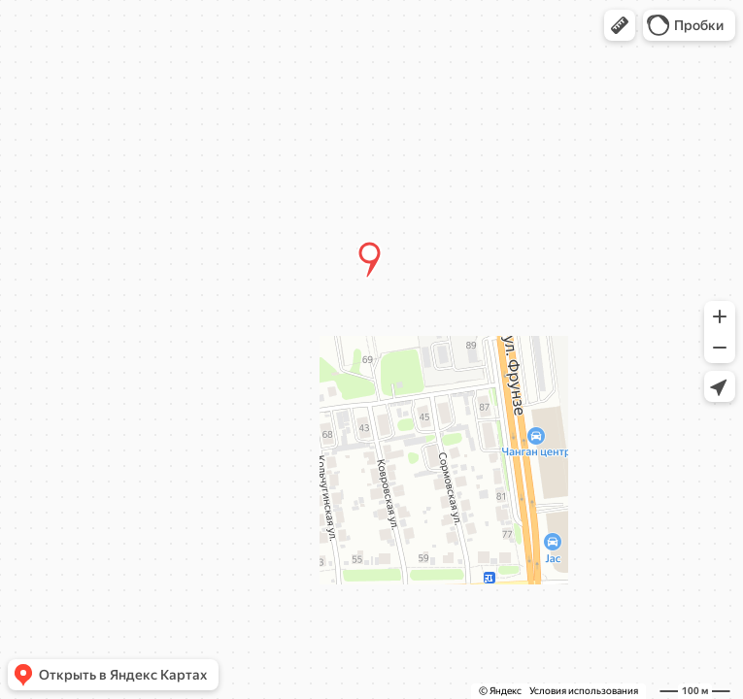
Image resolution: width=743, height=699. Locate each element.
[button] (619, 25)
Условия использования (583, 690)
